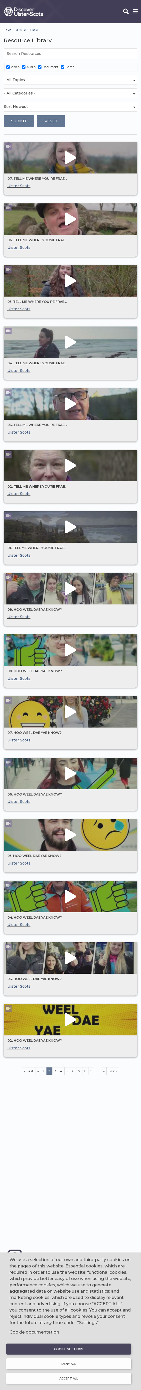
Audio (31, 67)
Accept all (68, 1378)
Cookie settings (68, 1349)
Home (7, 30)
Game (69, 67)
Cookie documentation (34, 1332)
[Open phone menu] (135, 11)
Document (50, 67)
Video (15, 67)
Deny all (68, 1364)
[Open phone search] (126, 11)
